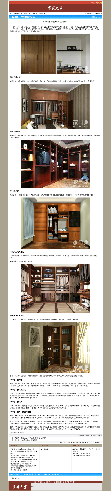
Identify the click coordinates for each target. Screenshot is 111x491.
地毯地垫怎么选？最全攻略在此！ (22, 464)
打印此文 (89, 442)
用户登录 (89, 13)
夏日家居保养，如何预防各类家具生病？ (24, 455)
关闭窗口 (98, 442)
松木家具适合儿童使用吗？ (30, 440)
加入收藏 (71, 442)
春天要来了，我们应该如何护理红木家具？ (24, 459)
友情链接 (59, 482)
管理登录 (73, 482)
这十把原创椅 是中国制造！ (20, 470)
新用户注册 (98, 13)
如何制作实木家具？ (17, 468)
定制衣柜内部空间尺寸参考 (81, 455)
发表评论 (62, 442)
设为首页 (38, 482)
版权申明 (66, 482)
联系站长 (52, 482)
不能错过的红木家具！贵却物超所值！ (23, 449)
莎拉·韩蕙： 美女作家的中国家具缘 (22, 457)
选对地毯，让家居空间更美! (81, 453)
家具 (99, 3)
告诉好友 (80, 442)
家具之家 (27, 13)
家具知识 (42, 13)
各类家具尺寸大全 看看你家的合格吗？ (33, 438)
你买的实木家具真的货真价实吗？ (22, 462)
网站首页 (94, 3)
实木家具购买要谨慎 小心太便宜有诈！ (23, 466)
